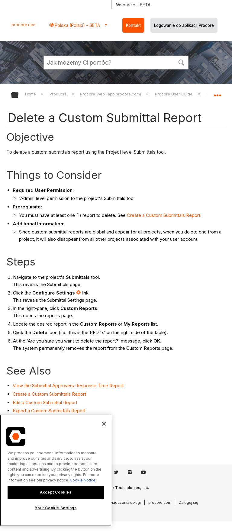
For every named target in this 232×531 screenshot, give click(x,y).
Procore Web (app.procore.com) (111, 94)
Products (59, 94)
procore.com (24, 24)
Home (31, 94)
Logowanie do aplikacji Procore (184, 25)
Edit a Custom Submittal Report (45, 402)
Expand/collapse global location (217, 93)
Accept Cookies (55, 492)
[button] (181, 62)
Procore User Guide (174, 94)
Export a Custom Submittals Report (49, 411)
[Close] (104, 423)
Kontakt (133, 25)
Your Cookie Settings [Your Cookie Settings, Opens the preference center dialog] (55, 508)
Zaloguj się (188, 502)
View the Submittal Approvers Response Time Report (68, 385)
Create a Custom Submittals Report (163, 215)
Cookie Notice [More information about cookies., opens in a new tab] (82, 480)
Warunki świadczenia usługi (116, 502)
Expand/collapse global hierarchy (18, 95)
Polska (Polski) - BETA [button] (76, 25)
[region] (55, 470)
